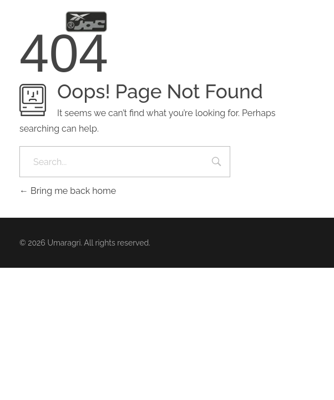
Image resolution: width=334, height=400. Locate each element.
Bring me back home (67, 191)
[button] (312, 22)
